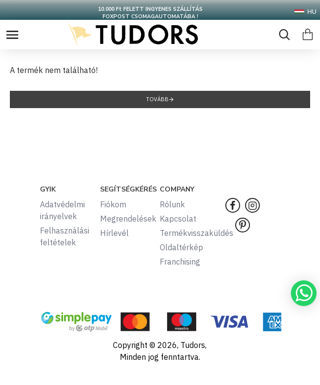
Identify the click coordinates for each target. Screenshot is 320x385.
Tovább (157, 99)
